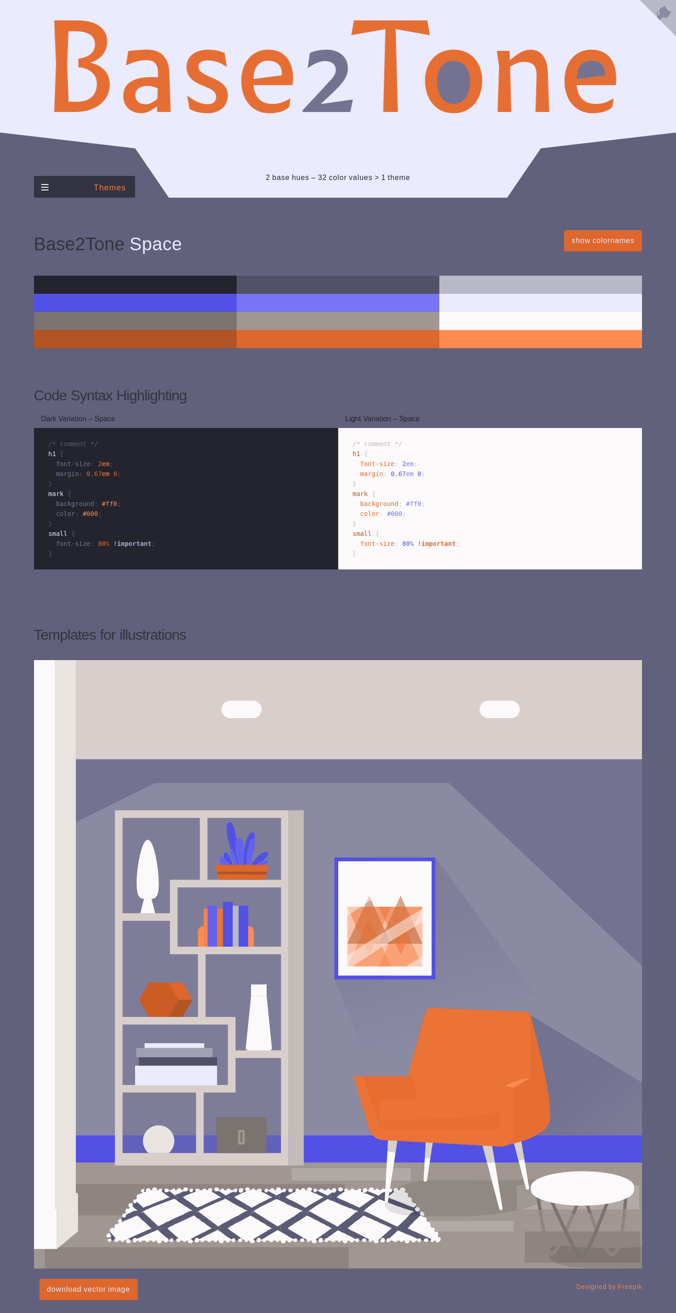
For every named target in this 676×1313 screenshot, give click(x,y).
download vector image (89, 1289)
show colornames (603, 240)
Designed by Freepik (609, 1286)
